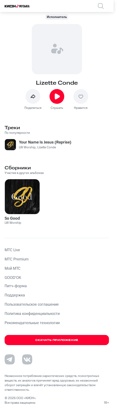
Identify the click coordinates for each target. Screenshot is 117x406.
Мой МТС (12, 268)
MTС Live (12, 250)
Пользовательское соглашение (32, 304)
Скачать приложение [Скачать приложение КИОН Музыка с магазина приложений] (56, 340)
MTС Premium (17, 259)
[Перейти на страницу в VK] (27, 359)
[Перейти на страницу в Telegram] (10, 359)
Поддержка (15, 295)
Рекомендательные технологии (32, 323)
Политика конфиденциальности (32, 313)
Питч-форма (16, 286)
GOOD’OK (13, 278)
